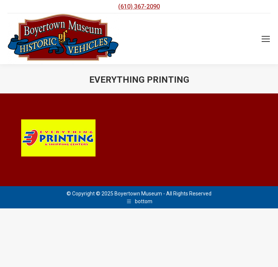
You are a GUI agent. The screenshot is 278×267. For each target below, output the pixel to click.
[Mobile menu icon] (266, 39)
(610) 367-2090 (139, 6)
